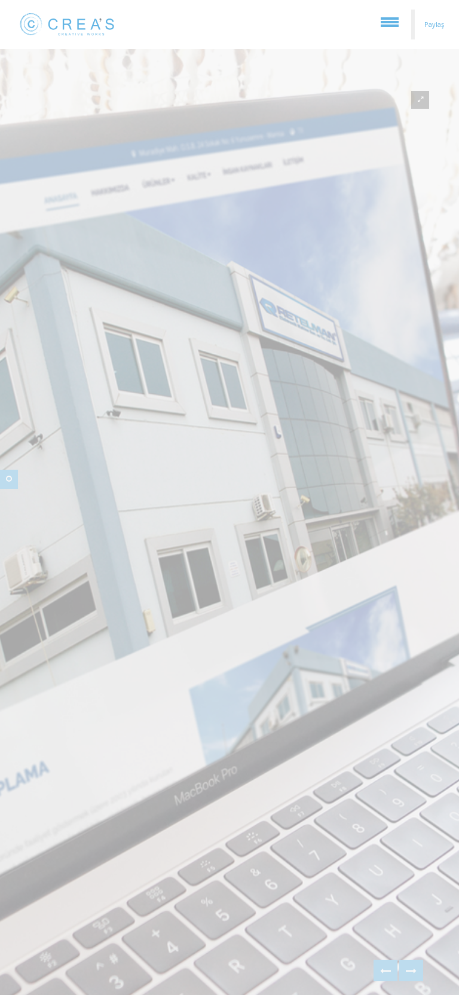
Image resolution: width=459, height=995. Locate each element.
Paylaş (434, 24)
